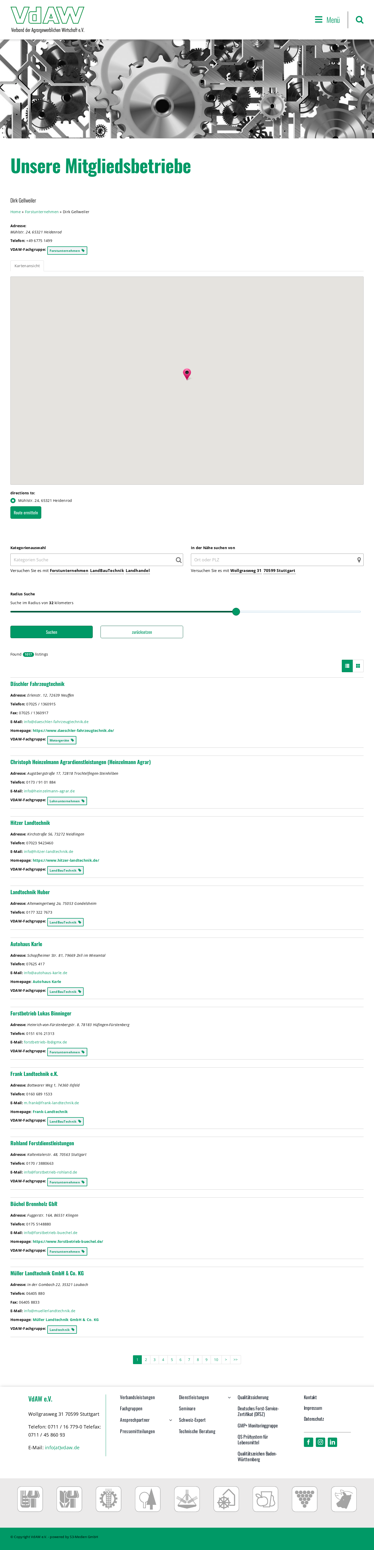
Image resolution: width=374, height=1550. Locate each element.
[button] (360, 19)
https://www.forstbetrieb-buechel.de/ (68, 1241)
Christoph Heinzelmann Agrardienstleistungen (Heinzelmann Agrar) (80, 762)
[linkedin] (332, 1442)
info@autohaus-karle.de (45, 972)
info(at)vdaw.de (62, 1447)
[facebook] (308, 1442)
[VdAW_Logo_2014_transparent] (47, 9)
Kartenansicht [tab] (27, 265)
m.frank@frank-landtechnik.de (51, 1102)
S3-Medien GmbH (84, 1536)
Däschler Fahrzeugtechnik (37, 684)
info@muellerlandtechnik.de (49, 1310)
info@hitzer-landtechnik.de (48, 851)
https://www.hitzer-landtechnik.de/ (66, 860)
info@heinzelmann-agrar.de (49, 791)
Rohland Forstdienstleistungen (42, 1143)
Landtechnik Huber (30, 892)
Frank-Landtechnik (50, 1111)
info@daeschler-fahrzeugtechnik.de (56, 721)
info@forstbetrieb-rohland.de (50, 1172)
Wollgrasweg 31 (246, 570)
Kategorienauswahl (28, 547)
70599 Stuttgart (280, 570)
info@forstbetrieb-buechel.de (51, 1232)
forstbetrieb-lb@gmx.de (45, 1042)
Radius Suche (22, 593)
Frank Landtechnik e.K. (34, 1073)
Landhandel (138, 570)
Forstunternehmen (69, 570)
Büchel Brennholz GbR (33, 1204)
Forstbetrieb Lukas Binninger (40, 1013)
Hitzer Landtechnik (30, 822)
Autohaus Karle (26, 944)
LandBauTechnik (107, 570)
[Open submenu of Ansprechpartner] (169, 1422)
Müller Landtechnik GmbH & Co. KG (47, 1273)
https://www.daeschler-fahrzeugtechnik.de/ (73, 730)
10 (216, 1359)
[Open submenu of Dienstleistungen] (228, 1399)
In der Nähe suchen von (213, 547)
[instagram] (320, 1442)
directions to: (22, 492)
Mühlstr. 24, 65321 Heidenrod (41, 500)
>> (235, 1359)
